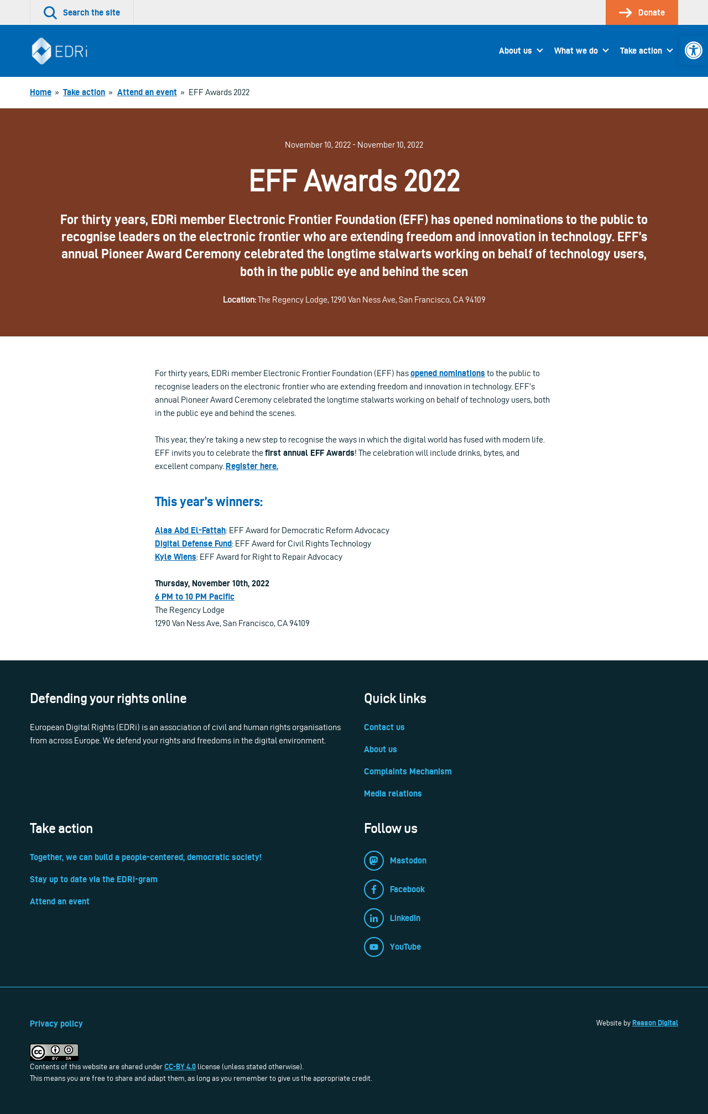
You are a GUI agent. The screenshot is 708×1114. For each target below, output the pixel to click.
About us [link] (515, 50)
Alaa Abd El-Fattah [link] (190, 530)
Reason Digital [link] (655, 1022)
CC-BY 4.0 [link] (180, 1066)
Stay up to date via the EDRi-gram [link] (94, 879)
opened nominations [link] (447, 373)
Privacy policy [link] (56, 1023)
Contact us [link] (384, 727)
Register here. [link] (252, 466)
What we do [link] (576, 50)
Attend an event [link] (60, 901)
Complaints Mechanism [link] (408, 771)
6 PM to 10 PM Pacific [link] (195, 596)
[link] (693, 50)
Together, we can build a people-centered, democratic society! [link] (146, 857)
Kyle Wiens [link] (175, 556)
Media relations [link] (393, 793)
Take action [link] (641, 50)
